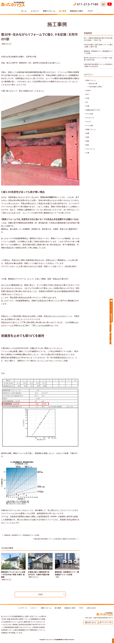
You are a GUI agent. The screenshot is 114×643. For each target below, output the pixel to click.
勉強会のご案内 (76, 11)
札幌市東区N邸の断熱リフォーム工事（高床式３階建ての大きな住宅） (53, 539)
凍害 (87, 139)
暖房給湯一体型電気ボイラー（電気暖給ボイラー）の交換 (22, 535)
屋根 (87, 143)
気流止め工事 (93, 86)
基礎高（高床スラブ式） (93, 112)
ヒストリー (35, 11)
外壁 (87, 100)
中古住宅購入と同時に (96, 89)
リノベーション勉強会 (111, 312)
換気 (87, 147)
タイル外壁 (90, 116)
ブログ (90, 11)
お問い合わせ (91, 609)
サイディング (90, 120)
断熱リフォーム (49, 11)
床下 (87, 97)
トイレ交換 (90, 128)
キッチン (89, 124)
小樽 (87, 155)
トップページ (22, 609)
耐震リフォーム (91, 132)
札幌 (87, 108)
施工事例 (62, 11)
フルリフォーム (91, 151)
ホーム (24, 11)
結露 (87, 136)
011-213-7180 (85, 4)
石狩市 (88, 93)
